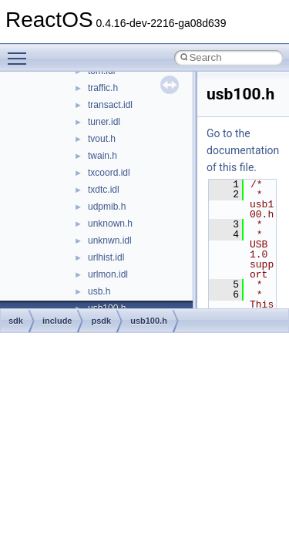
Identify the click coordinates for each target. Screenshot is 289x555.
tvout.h (102, 138)
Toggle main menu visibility (21, 51)
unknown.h (110, 223)
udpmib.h (107, 206)
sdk (15, 320)
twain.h (102, 155)
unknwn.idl (110, 240)
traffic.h (103, 87)
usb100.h (148, 320)
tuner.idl (104, 121)
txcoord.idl (109, 172)
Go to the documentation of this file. (243, 150)
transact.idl (110, 104)
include (57, 320)
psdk (101, 320)
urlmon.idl (108, 274)
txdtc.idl (103, 189)
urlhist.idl (106, 257)
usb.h (99, 291)
